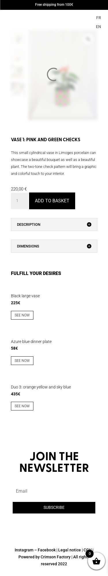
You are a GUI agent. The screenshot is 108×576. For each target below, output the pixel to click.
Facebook (47, 550)
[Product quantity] (19, 201)
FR (98, 17)
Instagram (24, 550)
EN (98, 26)
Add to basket (52, 200)
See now (22, 315)
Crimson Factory (56, 557)
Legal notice (69, 550)
